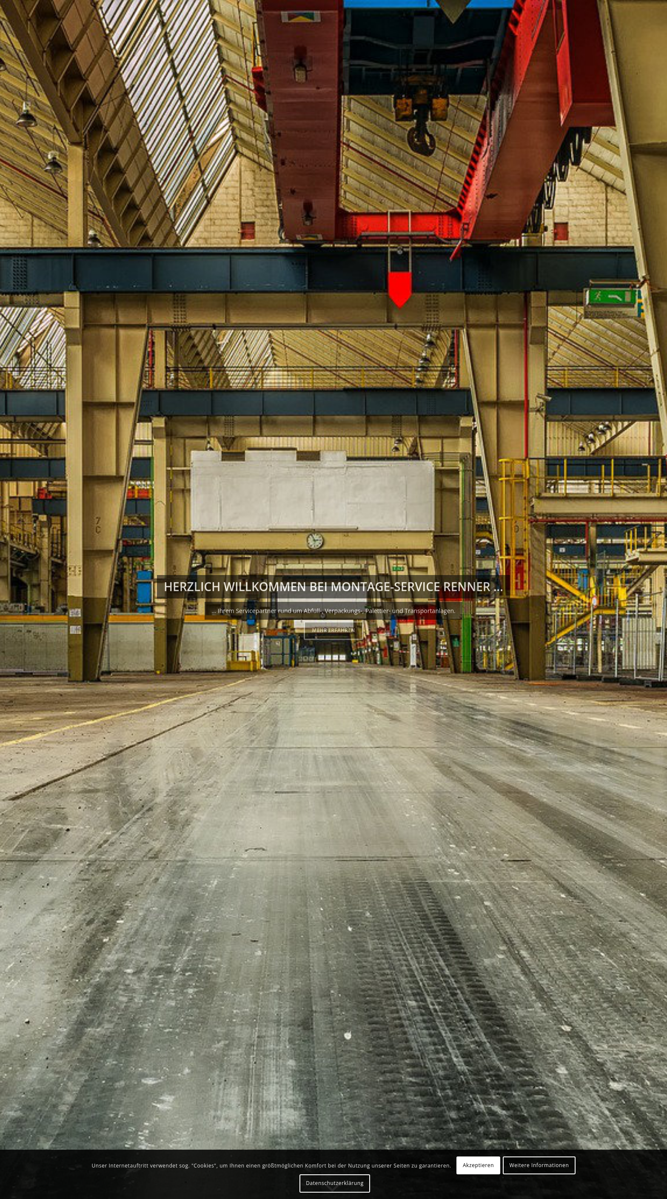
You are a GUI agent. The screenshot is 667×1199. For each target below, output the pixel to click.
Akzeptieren (478, 1165)
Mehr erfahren (333, 629)
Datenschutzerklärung (335, 1183)
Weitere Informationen (539, 1165)
